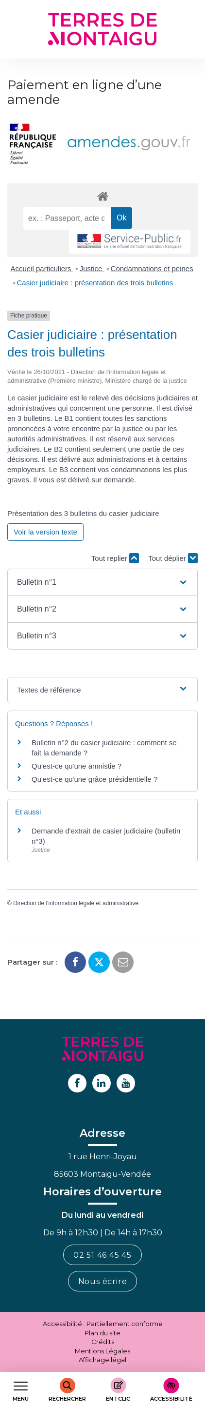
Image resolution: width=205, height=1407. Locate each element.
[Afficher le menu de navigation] (21, 1389)
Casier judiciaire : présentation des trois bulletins (95, 282)
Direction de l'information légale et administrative (75, 903)
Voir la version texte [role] (45, 532)
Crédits (102, 1342)
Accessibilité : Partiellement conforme (103, 1324)
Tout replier (115, 558)
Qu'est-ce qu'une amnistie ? (76, 766)
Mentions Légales (102, 1351)
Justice (92, 268)
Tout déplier (173, 558)
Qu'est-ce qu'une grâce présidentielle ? (94, 779)
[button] (102, 582)
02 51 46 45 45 (102, 1255)
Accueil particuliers (42, 268)
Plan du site (102, 1333)
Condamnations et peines (152, 268)
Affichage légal (102, 1360)
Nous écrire (102, 1281)
